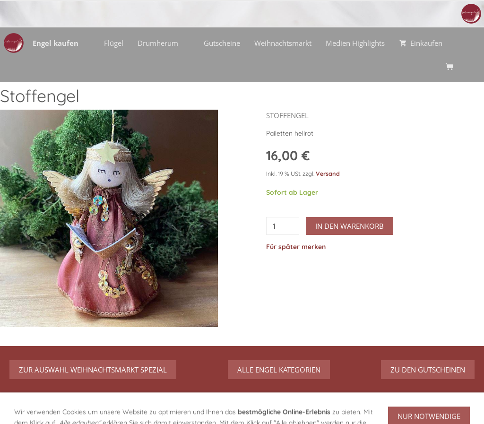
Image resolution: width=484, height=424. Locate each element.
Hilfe (127, 407)
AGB (229, 407)
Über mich (94, 407)
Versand (328, 173)
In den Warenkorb (349, 226)
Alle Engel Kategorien (278, 369)
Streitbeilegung (419, 407)
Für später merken (296, 246)
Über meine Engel (38, 407)
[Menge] (282, 226)
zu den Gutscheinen (427, 369)
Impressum (313, 407)
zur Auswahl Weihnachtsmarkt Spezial (93, 369)
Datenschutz (266, 407)
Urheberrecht (363, 407)
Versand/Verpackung (178, 407)
